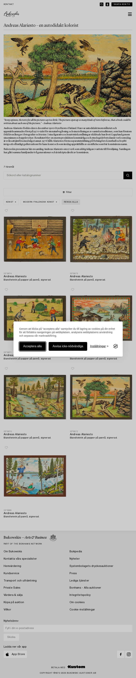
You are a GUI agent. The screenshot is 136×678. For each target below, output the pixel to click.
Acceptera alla (32, 346)
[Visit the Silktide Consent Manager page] (115, 346)
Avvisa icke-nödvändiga (68, 346)
